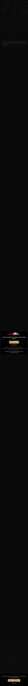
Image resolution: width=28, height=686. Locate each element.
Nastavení (11, 680)
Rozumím (17, 680)
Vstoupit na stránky (14, 342)
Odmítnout (14, 683)
